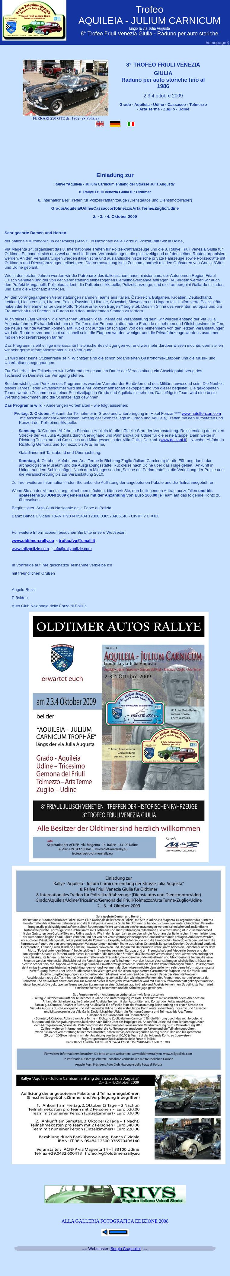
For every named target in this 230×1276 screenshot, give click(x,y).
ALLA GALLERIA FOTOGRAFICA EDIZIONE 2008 (115, 1221)
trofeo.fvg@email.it (77, 540)
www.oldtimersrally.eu (33, 540)
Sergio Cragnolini (125, 1248)
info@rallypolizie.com (73, 548)
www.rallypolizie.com (30, 548)
